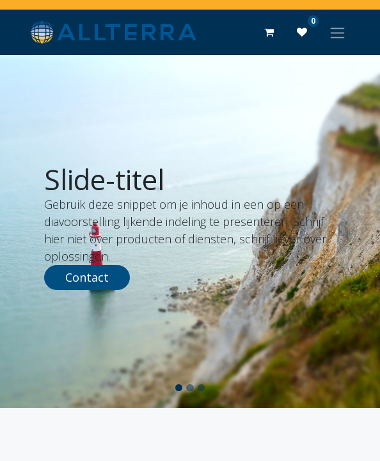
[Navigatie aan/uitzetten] (337, 32)
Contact (87, 277)
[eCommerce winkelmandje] (268, 32)
